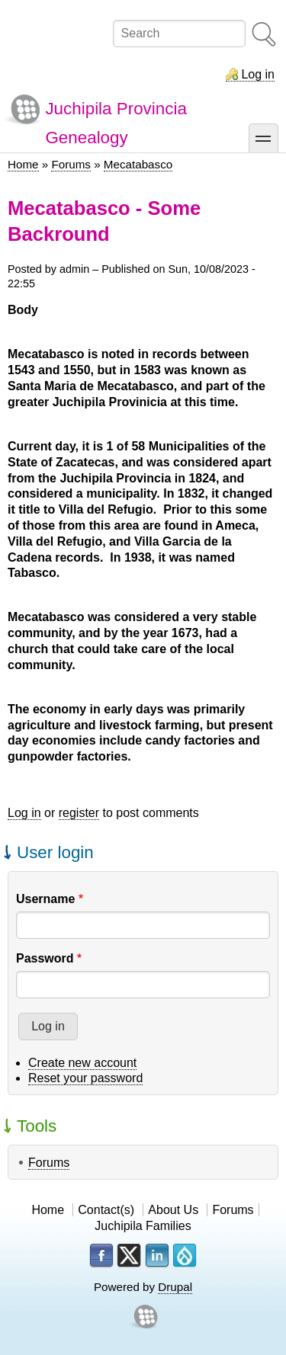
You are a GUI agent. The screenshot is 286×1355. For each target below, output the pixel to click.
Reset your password (85, 1078)
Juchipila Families (143, 1225)
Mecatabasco (138, 164)
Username (45, 898)
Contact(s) (106, 1209)
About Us (173, 1209)
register (79, 812)
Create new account (82, 1062)
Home (23, 164)
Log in (258, 74)
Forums (70, 164)
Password (45, 958)
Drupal (175, 1286)
